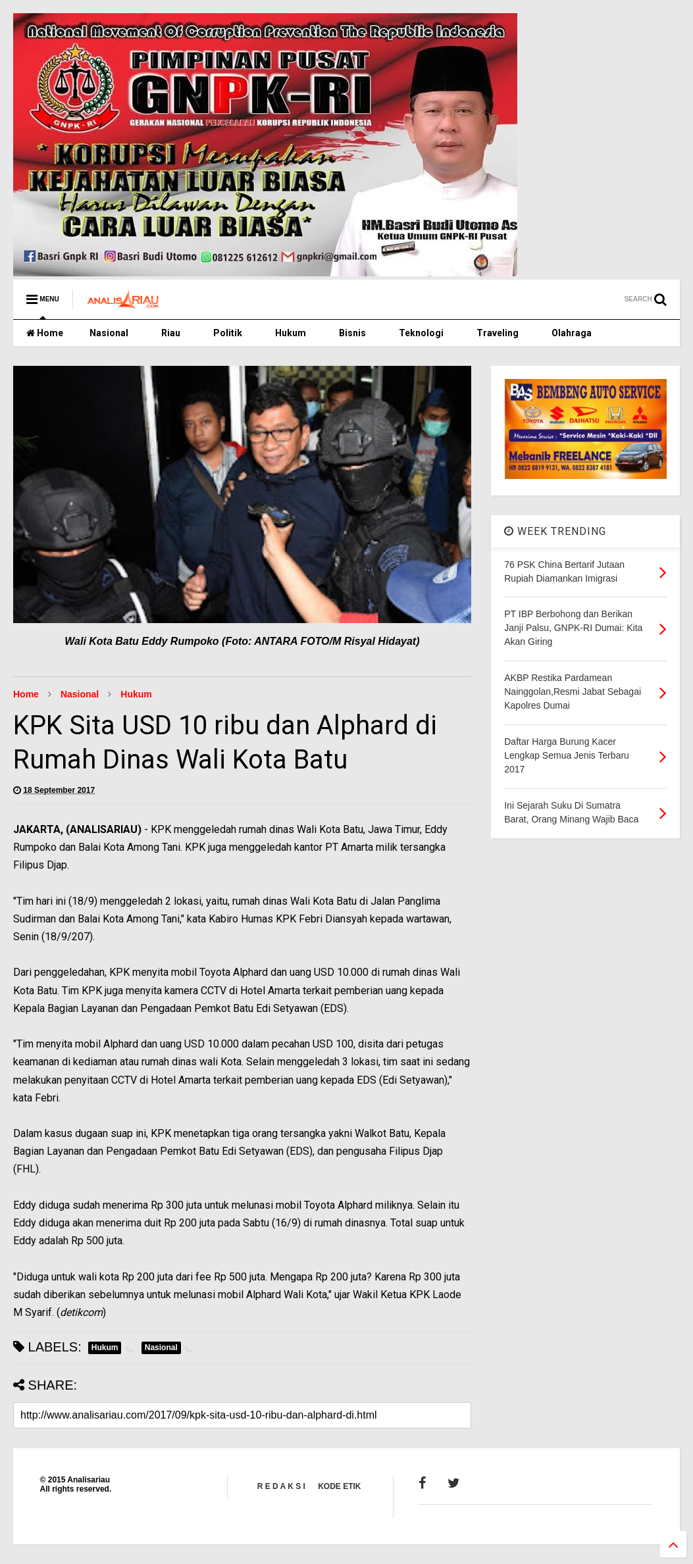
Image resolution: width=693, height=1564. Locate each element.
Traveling (497, 333)
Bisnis (352, 333)
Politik (227, 333)
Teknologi (421, 333)
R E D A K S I (281, 1486)
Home (44, 333)
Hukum (290, 333)
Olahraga (572, 333)
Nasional (109, 333)
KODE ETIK (339, 1486)
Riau (170, 333)
